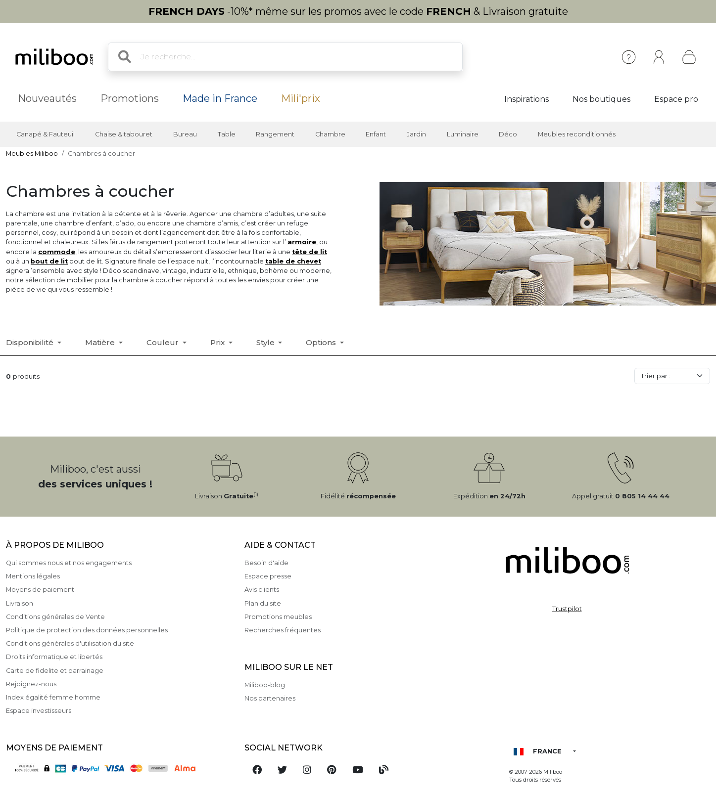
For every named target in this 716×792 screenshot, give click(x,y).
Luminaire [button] (462, 134)
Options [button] (322, 342)
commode (56, 252)
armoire (301, 242)
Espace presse (267, 576)
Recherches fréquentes (282, 630)
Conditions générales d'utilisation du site (70, 643)
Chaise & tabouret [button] (123, 134)
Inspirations (526, 99)
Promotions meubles (278, 616)
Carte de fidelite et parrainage (54, 670)
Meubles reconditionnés (577, 134)
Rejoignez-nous (31, 684)
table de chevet (293, 261)
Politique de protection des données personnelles (87, 630)
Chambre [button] (330, 134)
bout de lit (49, 261)
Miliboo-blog (264, 685)
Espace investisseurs (38, 710)
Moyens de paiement (40, 589)
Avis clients (261, 589)
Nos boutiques (601, 99)
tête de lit (309, 252)
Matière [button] (101, 342)
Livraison (19, 603)
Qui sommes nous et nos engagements (69, 563)
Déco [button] (508, 134)
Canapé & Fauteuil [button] (45, 134)
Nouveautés (47, 98)
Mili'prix (300, 98)
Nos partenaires (269, 698)
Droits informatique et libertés (54, 656)
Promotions (129, 98)
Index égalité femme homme (53, 697)
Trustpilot (567, 609)
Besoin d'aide (266, 563)
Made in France (220, 98)
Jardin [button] (416, 134)
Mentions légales (33, 576)
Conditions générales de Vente (55, 616)
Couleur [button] (163, 342)
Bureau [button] (185, 134)
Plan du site (262, 603)
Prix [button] (218, 342)
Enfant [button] (376, 134)
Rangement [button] (275, 134)
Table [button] (227, 134)
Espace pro (676, 99)
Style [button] (266, 342)
